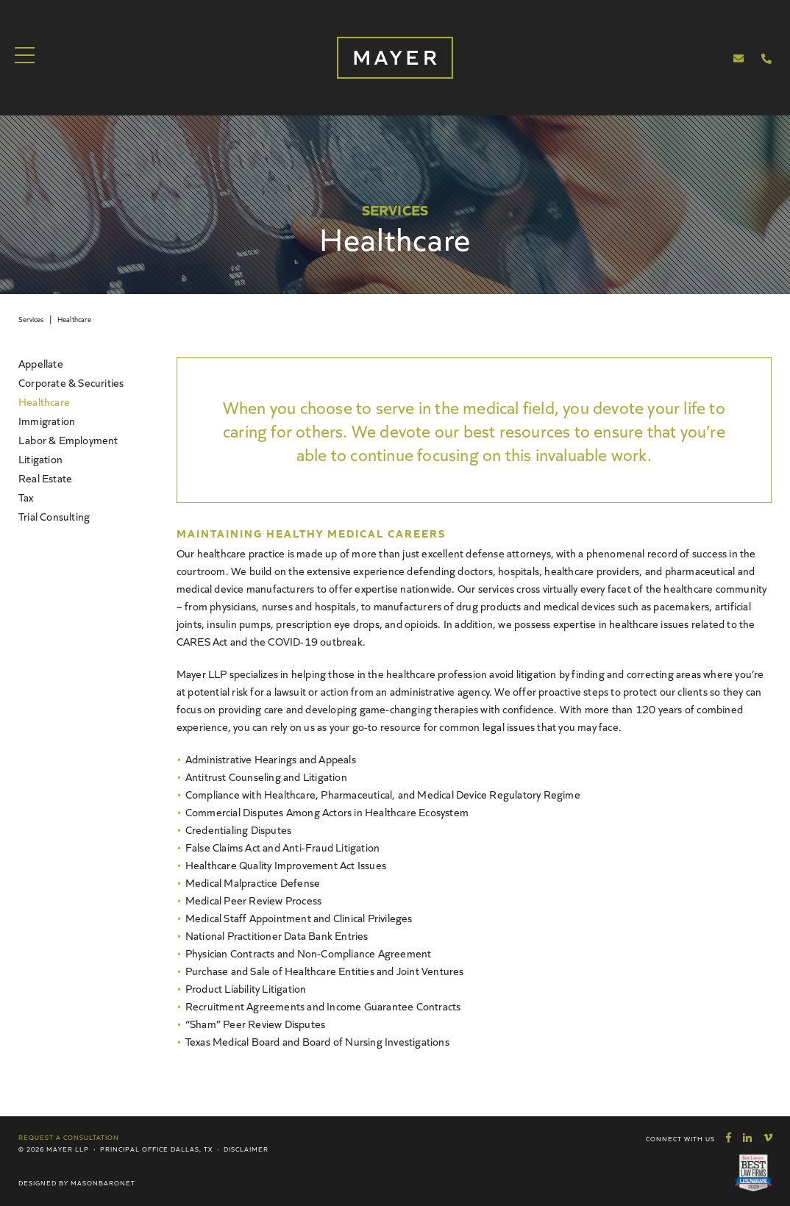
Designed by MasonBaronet (76, 1182)
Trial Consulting (54, 516)
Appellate (40, 363)
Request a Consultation (68, 1136)
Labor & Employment (68, 439)
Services (31, 319)
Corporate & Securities (71, 382)
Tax (26, 496)
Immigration (46, 420)
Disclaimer (246, 1148)
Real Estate (45, 477)
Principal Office (134, 1148)
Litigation (40, 458)
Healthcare (74, 319)
